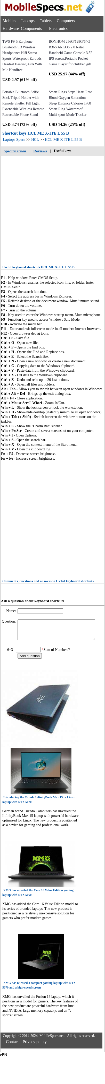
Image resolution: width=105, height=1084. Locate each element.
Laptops (28, 21)
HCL (35, 139)
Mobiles (9, 21)
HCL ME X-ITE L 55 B (63, 139)
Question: (9, 621)
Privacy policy (35, 1045)
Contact (12, 1045)
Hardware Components (22, 28)
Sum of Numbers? (57, 653)
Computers (66, 21)
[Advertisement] (48, 209)
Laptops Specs (14, 139)
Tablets (46, 21)
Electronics (58, 28)
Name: (11, 611)
